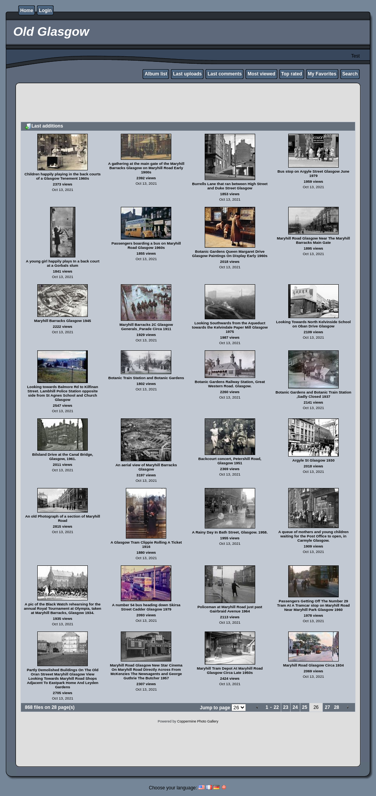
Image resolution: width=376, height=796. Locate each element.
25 (304, 707)
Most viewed (261, 74)
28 (336, 707)
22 (276, 707)
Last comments (224, 74)
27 (327, 707)
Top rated (291, 74)
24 (295, 707)
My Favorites (322, 74)
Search (350, 74)
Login (45, 10)
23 (285, 707)
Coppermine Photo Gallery (197, 721)
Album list (155, 74)
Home (26, 10)
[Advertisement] (188, 103)
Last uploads (187, 74)
